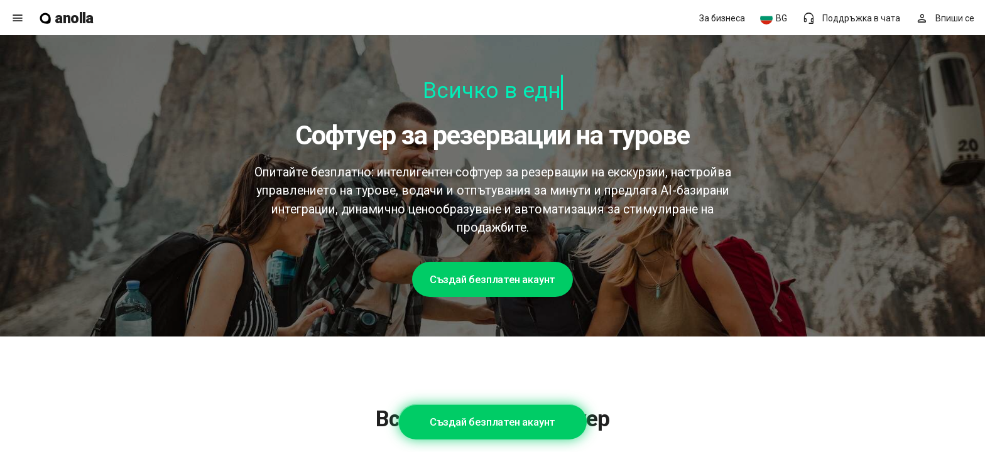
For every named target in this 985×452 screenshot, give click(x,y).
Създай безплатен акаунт (492, 279)
